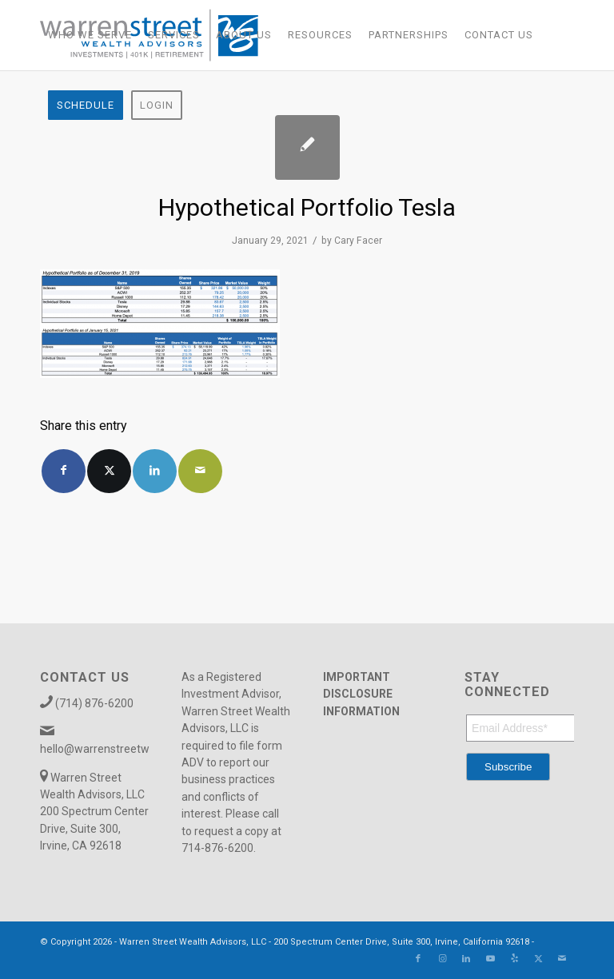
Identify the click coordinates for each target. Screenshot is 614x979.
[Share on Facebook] (64, 471)
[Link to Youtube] (490, 959)
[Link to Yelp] (514, 959)
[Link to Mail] (562, 959)
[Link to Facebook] (418, 959)
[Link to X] (538, 959)
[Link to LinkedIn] (466, 959)
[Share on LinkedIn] (155, 471)
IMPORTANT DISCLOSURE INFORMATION (361, 694)
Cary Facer (358, 240)
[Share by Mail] (200, 471)
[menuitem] (90, 35)
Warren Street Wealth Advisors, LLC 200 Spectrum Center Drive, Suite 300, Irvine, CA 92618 (94, 812)
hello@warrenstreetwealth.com (120, 748)
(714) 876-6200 (94, 703)
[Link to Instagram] (442, 959)
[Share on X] (109, 471)
